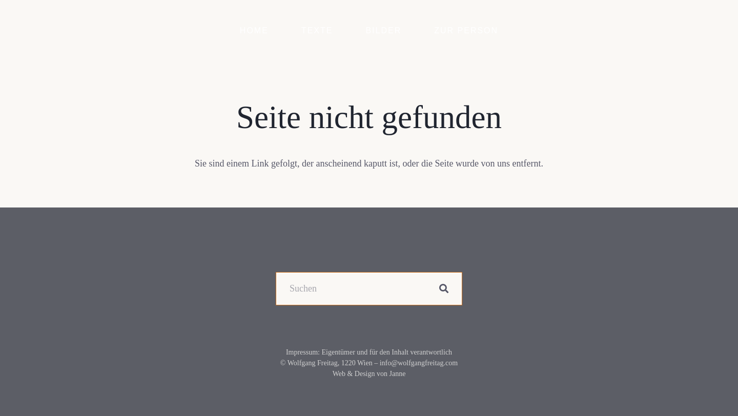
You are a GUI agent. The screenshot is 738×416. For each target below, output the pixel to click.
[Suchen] (369, 288)
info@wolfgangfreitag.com (419, 363)
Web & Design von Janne (369, 374)
